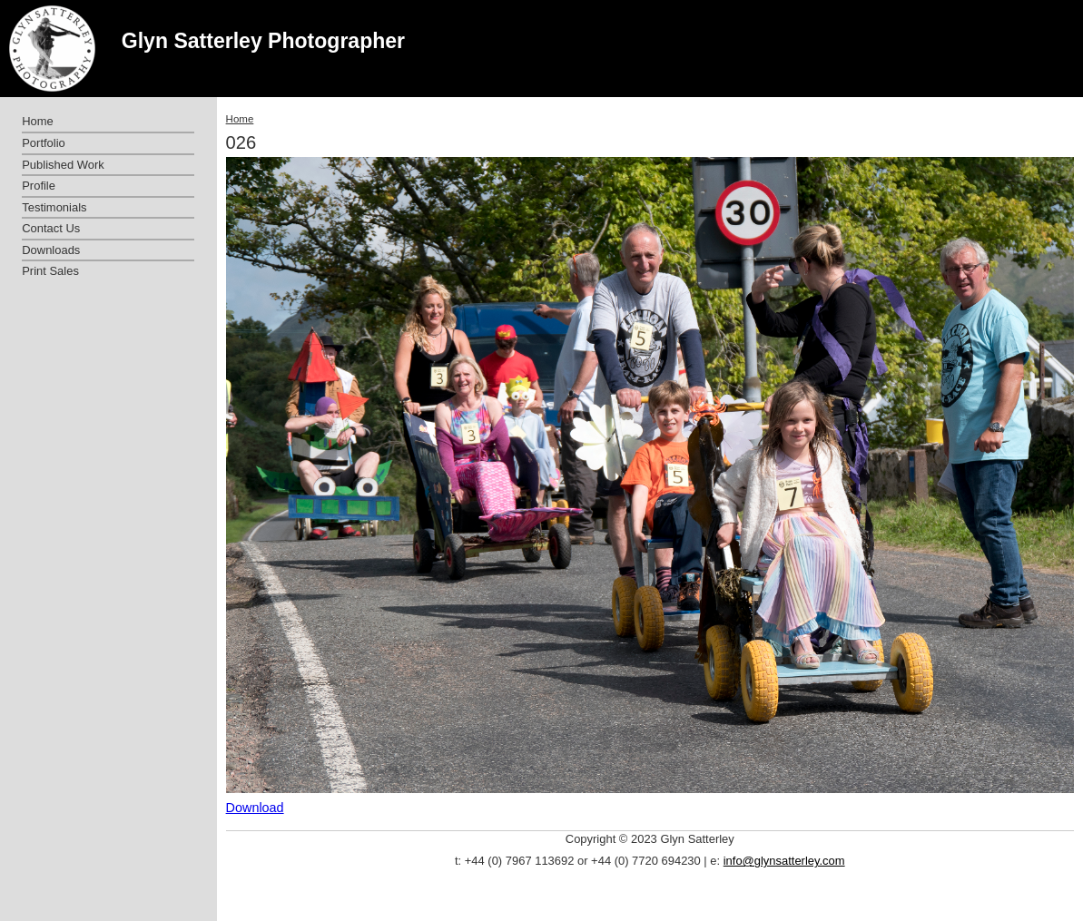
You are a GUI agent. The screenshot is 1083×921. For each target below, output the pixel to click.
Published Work (62, 164)
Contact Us (51, 228)
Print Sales (50, 271)
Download (255, 807)
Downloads (51, 250)
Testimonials (54, 207)
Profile (38, 185)
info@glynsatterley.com (784, 860)
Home (240, 118)
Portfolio (43, 143)
